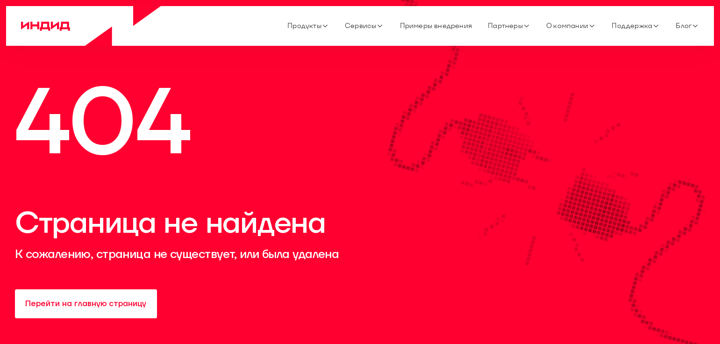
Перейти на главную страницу (85, 304)
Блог (687, 25)
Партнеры (509, 25)
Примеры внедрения (436, 25)
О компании (571, 25)
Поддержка (636, 25)
